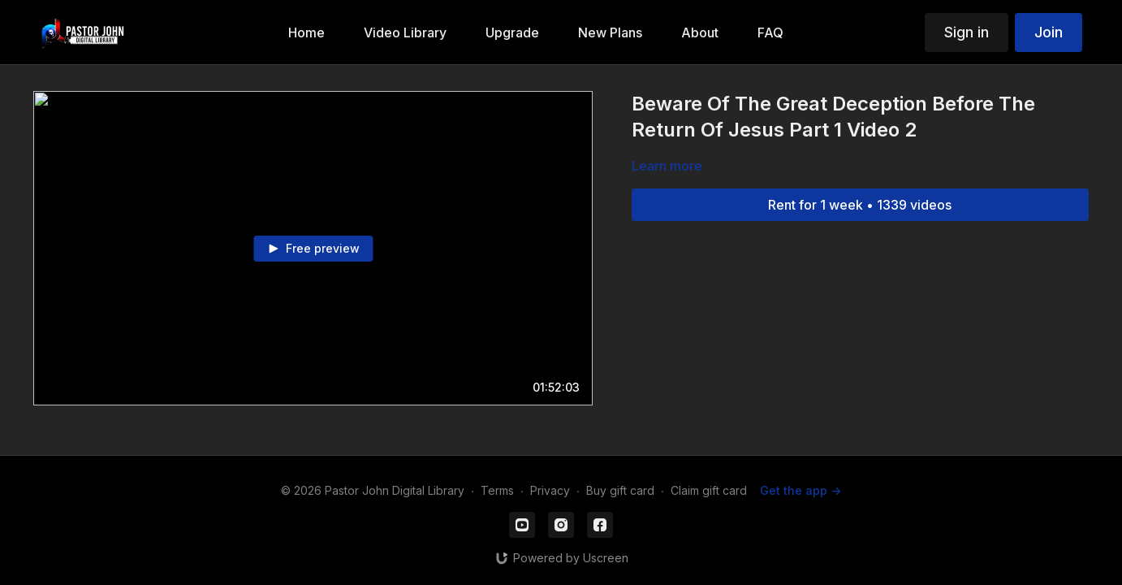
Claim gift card (709, 490)
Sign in (966, 32)
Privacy (550, 490)
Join (1048, 32)
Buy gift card (620, 490)
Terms (497, 490)
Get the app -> (800, 490)
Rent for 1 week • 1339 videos (860, 205)
